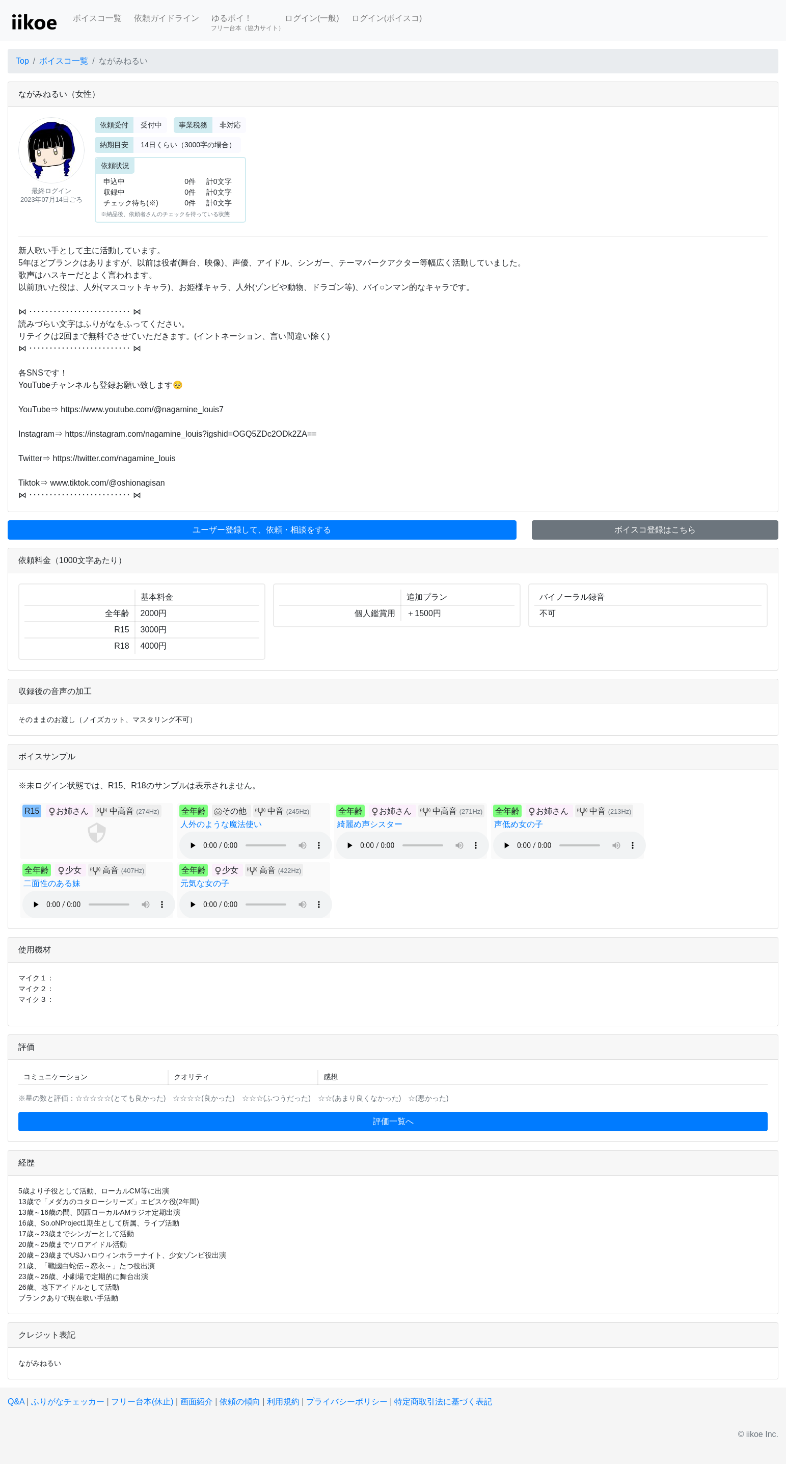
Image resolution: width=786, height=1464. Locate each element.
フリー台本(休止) (142, 1401)
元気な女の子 (204, 883)
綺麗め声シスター (369, 824)
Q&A (16, 1401)
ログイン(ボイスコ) (386, 18)
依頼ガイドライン (166, 18)
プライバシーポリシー (347, 1401)
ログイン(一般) (312, 18)
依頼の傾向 (240, 1401)
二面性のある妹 (51, 883)
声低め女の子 (518, 824)
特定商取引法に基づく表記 (443, 1401)
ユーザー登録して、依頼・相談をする (262, 529)
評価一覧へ (393, 1121)
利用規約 (283, 1401)
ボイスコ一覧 (97, 18)
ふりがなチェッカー (67, 1401)
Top (22, 61)
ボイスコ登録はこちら (655, 529)
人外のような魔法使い (221, 824)
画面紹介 (196, 1401)
